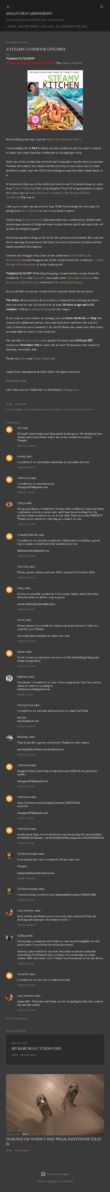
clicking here (71, 389)
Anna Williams (65, 1181)
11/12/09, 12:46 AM (26, 925)
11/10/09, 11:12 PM (26, 666)
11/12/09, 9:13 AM (26, 963)
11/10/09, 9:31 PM (26, 577)
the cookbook (30, 210)
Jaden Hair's (37, 193)
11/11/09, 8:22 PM (26, 900)
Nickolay (22, 737)
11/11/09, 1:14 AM (25, 694)
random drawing (41, 309)
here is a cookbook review (23, 282)
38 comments (28, 1054)
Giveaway (57, 409)
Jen (19, 428)
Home (10, 26)
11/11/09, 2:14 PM (25, 786)
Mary (20, 588)
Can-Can (22, 566)
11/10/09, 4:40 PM (26, 445)
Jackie (74, 255)
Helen (23, 278)
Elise (57, 282)
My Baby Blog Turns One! (36, 1048)
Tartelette (39, 278)
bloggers (18, 409)
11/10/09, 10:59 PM (26, 641)
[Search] (101, 6)
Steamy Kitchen (31, 219)
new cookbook (54, 193)
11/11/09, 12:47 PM (26, 754)
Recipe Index (27, 26)
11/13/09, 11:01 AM (26, 985)
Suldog (21, 935)
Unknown (23, 478)
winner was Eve (71, 63)
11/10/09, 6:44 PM (26, 524)
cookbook (29, 409)
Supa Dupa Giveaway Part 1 (64, 139)
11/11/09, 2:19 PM (25, 843)
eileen (21, 651)
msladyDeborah (27, 535)
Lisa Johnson (25, 910)
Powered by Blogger (55, 1174)
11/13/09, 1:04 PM (26, 1010)
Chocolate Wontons (79, 278)
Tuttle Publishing (24, 188)
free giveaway (43, 409)
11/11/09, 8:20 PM (26, 878)
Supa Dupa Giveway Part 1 (78, 409)
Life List (46, 26)
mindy (21, 456)
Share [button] (9, 404)
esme (21, 620)
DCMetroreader (27, 854)
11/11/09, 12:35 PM (26, 726)
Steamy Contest (32, 340)
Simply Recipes (73, 282)
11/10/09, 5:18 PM (26, 467)
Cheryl (21, 503)
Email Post (21, 404)
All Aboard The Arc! (70, 26)
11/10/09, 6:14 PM (26, 492)
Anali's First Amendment (29, 13)
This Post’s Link (16, 381)
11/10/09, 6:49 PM (26, 556)
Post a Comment (17, 1018)
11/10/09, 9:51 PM (26, 609)
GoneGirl (23, 974)
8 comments (22, 1150)
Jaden (23, 358)
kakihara (22, 676)
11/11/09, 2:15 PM (25, 818)
